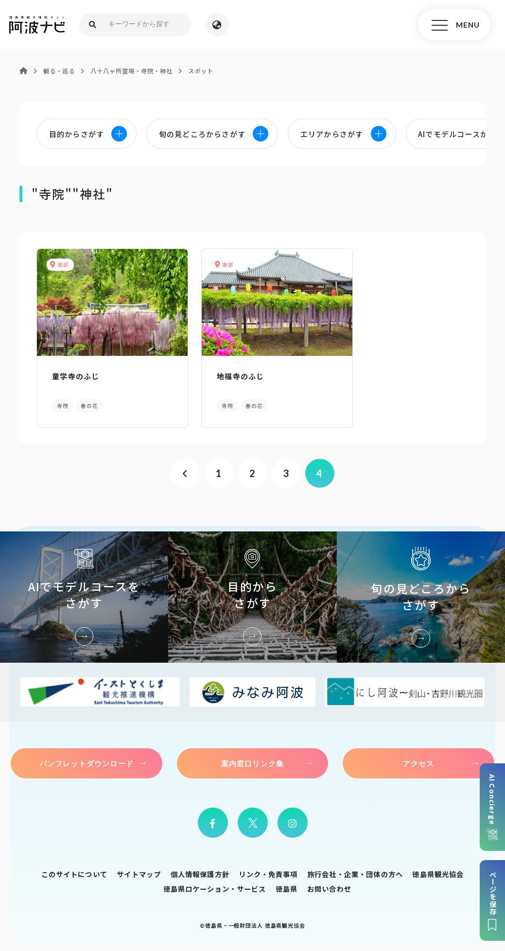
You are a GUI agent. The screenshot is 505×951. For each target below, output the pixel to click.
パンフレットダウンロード (86, 759)
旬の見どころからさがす (421, 593)
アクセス (419, 759)
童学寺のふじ (74, 374)
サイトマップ (139, 870)
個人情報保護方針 (200, 870)
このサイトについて (74, 870)
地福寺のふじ (222, 374)
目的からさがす (252, 593)
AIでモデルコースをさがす (84, 593)
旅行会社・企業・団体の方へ (355, 870)
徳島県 (286, 885)
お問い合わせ (329, 885)
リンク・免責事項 (268, 870)
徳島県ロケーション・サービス (214, 885)
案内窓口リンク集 (252, 759)
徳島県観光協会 (438, 870)
